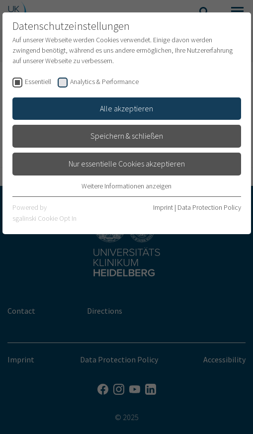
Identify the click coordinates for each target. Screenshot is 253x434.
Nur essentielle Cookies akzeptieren (127, 164)
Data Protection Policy (209, 207)
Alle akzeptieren (126, 108)
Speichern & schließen (126, 136)
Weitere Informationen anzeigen (126, 185)
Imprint (163, 207)
